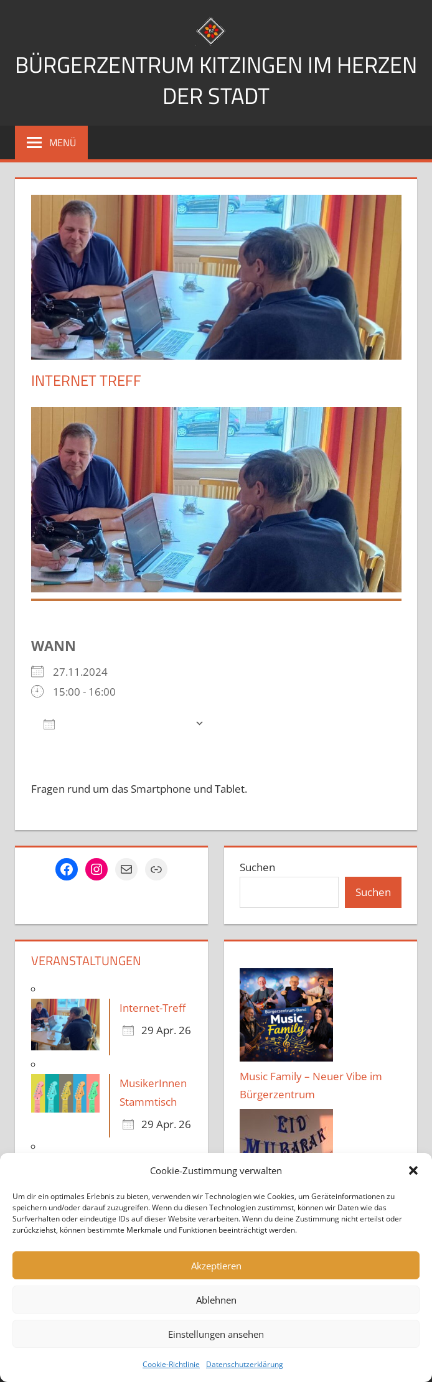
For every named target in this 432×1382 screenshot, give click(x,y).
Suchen (257, 867)
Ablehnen (216, 1300)
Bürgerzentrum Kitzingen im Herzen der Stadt (216, 80)
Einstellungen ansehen (216, 1334)
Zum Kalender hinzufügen (116, 723)
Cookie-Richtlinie (171, 1364)
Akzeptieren (216, 1265)
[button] (413, 1170)
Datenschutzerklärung (244, 1364)
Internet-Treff (152, 1008)
